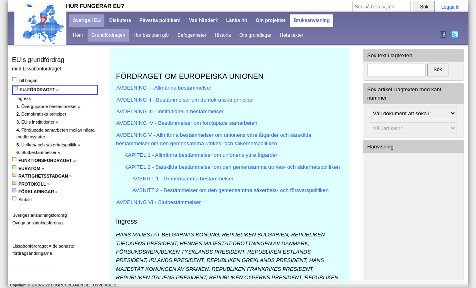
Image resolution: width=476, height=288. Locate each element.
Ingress (23, 98)
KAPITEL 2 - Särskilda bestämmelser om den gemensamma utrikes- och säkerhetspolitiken (232, 167)
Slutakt (22, 199)
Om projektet (270, 20)
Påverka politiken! (160, 20)
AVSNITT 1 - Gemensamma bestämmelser (183, 179)
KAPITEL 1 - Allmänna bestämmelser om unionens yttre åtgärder (201, 155)
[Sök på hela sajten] (381, 7)
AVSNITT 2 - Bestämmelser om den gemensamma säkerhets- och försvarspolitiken (230, 190)
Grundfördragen (108, 35)
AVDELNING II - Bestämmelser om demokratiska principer (185, 100)
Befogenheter (192, 35)
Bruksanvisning (312, 20)
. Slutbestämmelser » (38, 152)
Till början (24, 80)
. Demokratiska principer (41, 114)
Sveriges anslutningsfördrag (39, 215)
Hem (78, 35)
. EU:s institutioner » (37, 122)
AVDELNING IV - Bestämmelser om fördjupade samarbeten (186, 123)
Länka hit (236, 20)
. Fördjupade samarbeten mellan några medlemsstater (55, 134)
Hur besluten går (151, 35)
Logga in (450, 7)
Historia (223, 35)
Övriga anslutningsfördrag (37, 222)
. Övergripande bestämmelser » (48, 106)
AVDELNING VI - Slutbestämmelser (158, 202)
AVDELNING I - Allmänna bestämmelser (164, 88)
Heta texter (292, 35)
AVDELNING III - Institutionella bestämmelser (170, 111)
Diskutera (120, 20)
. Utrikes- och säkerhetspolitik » (48, 144)
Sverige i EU (87, 20)
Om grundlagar (256, 35)
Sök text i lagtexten (389, 55)
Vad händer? (203, 20)
